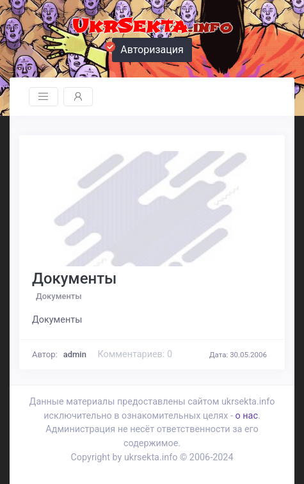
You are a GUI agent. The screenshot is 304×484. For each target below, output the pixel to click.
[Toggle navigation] (43, 96)
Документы (74, 278)
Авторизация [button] (148, 48)
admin (74, 354)
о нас (246, 415)
